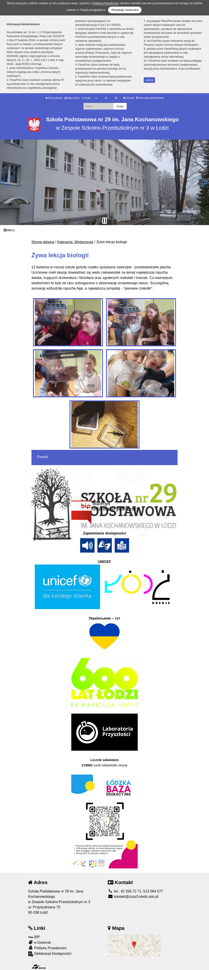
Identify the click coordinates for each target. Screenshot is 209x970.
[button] (5, 182)
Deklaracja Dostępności (50, 954)
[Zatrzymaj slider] (104, 220)
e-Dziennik (39, 942)
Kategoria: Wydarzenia (75, 242)
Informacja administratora (150, 98)
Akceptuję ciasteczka (124, 9)
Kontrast (128, 98)
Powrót (42, 457)
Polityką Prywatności (105, 3)
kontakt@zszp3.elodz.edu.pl (133, 896)
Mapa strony (71, 98)
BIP (34, 937)
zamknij (149, 80)
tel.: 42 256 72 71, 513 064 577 (135, 891)
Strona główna (53, 98)
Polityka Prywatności (47, 948)
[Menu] (104, 230)
